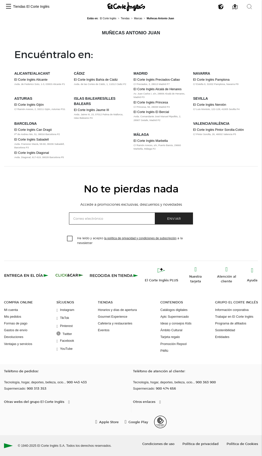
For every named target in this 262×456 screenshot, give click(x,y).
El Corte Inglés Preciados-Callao (157, 79)
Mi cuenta (11, 310)
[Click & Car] (69, 275)
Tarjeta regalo (170, 337)
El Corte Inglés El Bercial (151, 112)
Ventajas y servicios (18, 344)
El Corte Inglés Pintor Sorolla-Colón (218, 130)
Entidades (222, 337)
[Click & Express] (26, 275)
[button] (8, 6)
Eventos (103, 330)
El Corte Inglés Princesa (151, 102)
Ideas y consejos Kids (175, 323)
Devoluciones (13, 337)
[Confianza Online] (160, 422)
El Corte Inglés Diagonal (31, 153)
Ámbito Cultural (171, 330)
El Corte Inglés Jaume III (91, 110)
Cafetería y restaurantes (115, 323)
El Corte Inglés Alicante (30, 79)
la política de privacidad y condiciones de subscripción (140, 238)
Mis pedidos (12, 316)
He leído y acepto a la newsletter (130, 240)
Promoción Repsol (173, 344)
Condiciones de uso (158, 443)
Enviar (174, 218)
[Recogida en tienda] (114, 275)
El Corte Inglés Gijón (29, 104)
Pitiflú (164, 351)
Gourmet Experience (112, 316)
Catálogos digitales (173, 310)
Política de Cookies (242, 443)
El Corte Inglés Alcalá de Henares (157, 89)
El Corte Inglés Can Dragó (33, 130)
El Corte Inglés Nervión (209, 104)
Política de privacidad (200, 443)
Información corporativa (232, 310)
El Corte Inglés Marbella (151, 141)
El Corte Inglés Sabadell (31, 139)
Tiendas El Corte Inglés (31, 7)
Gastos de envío (15, 330)
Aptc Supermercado (174, 316)
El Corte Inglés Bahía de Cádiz (96, 79)
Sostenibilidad (225, 330)
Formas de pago (15, 323)
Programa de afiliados (230, 323)
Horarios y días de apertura (117, 310)
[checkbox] (70, 239)
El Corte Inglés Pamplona (211, 79)
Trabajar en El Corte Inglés (234, 316)
